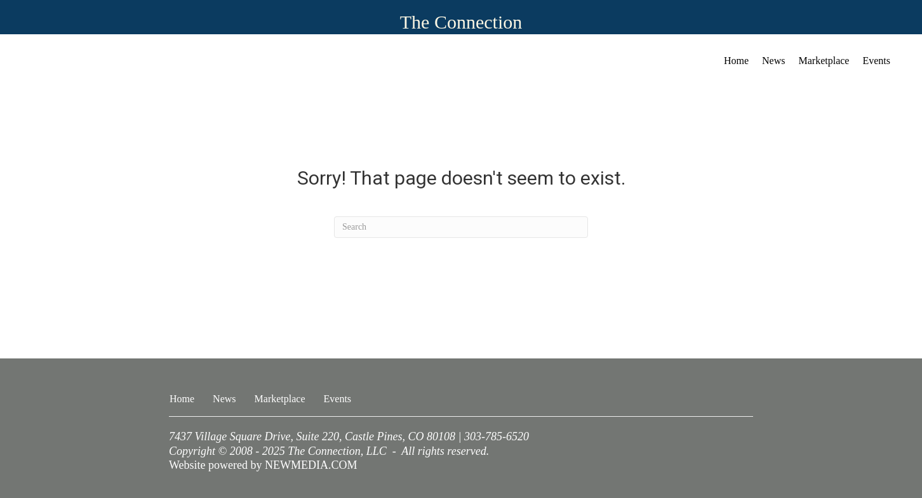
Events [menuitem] (876, 60)
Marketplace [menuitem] (824, 60)
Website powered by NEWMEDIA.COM (263, 465)
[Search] (461, 227)
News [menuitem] (773, 60)
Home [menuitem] (736, 60)
